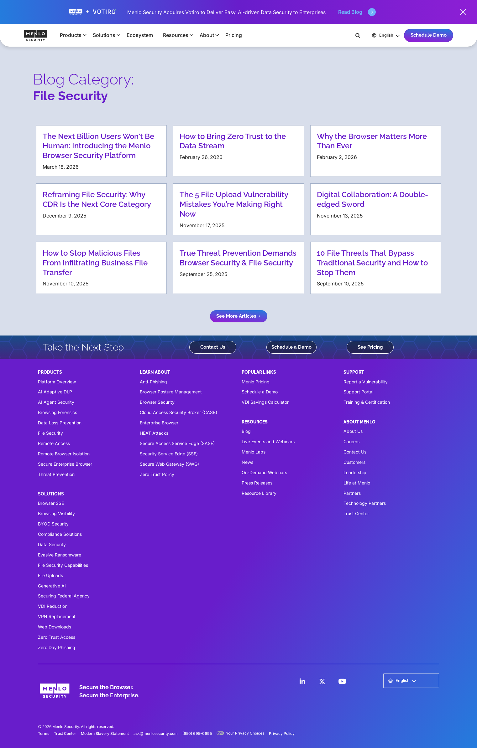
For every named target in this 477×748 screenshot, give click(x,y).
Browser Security (157, 402)
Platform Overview (57, 381)
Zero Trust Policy (157, 474)
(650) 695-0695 (197, 733)
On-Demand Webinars (264, 472)
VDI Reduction (52, 606)
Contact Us (212, 347)
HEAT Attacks (154, 433)
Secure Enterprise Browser (65, 464)
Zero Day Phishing (56, 647)
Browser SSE (51, 503)
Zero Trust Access (56, 637)
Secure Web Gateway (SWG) (169, 464)
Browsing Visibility (56, 513)
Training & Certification (366, 402)
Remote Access (54, 443)
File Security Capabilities (63, 565)
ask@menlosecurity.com (156, 733)
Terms (43, 733)
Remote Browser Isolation (64, 453)
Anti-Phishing (153, 381)
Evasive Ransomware (59, 554)
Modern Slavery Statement (105, 733)
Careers (351, 441)
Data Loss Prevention (59, 422)
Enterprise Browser (159, 422)
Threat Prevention (56, 474)
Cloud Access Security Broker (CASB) (178, 412)
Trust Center (356, 513)
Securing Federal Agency (64, 595)
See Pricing (370, 347)
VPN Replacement (57, 616)
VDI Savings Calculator (265, 402)
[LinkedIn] (302, 681)
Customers (354, 462)
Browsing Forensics (57, 412)
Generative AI (52, 585)
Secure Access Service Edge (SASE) (177, 443)
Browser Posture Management (171, 391)
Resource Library (259, 493)
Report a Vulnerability (365, 381)
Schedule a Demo (291, 347)
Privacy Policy (282, 733)
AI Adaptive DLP (55, 391)
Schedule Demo (429, 35)
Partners (352, 493)
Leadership (354, 472)
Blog (246, 431)
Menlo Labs (253, 451)
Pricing (233, 35)
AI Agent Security (56, 402)
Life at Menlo (356, 482)
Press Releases (257, 482)
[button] (71, 35)
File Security (50, 433)
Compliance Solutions (60, 534)
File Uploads (50, 575)
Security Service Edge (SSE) (169, 453)
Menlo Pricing (256, 381)
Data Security (52, 544)
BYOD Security (53, 523)
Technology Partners (364, 503)
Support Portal (358, 391)
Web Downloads (54, 626)
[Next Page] (238, 316)
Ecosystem (140, 35)
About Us (353, 431)
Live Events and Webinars (268, 441)
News (247, 462)
